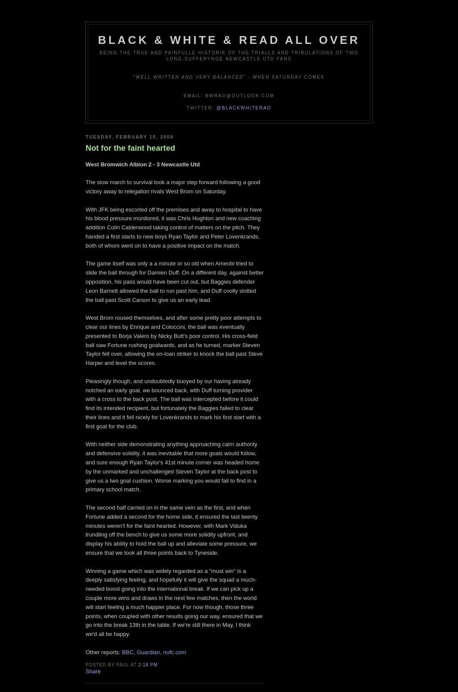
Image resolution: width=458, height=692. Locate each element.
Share (93, 671)
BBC (128, 652)
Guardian (148, 652)
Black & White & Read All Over (229, 39)
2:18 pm (148, 664)
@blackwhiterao (243, 108)
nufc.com (174, 652)
